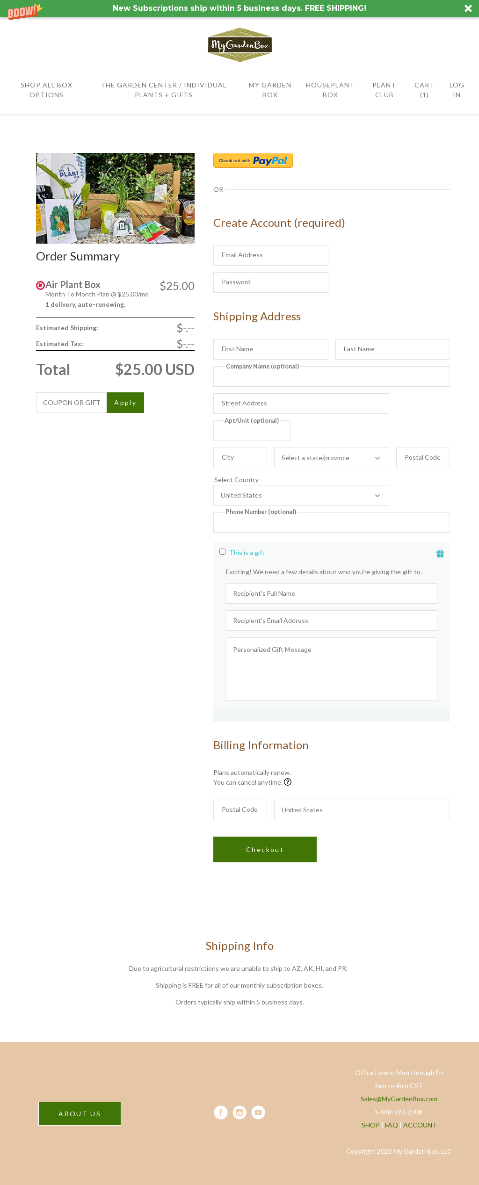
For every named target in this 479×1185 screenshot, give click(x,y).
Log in (457, 90)
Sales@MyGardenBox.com (399, 1099)
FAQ (391, 1125)
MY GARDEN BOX (270, 90)
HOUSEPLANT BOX (330, 90)
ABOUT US (79, 1114)
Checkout (265, 849)
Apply (125, 402)
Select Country (301, 480)
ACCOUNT (420, 1125)
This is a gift (247, 552)
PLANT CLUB (384, 90)
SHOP (371, 1125)
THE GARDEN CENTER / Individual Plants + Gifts (164, 90)
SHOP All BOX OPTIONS (47, 90)
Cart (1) (424, 90)
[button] (239, 8)
